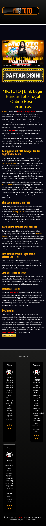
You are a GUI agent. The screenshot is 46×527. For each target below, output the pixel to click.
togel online (14, 292)
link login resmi (8, 332)
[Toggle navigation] (1, 17)
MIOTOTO (19, 517)
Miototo (12, 130)
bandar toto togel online (26, 111)
